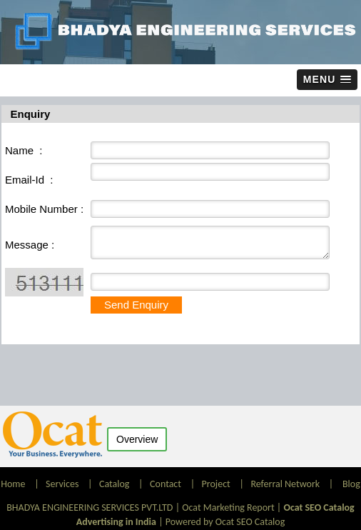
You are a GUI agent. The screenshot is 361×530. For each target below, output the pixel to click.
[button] (327, 79)
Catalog (114, 484)
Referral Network (285, 484)
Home (14, 484)
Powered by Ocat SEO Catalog (225, 522)
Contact (165, 484)
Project (216, 484)
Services (62, 484)
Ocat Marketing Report (228, 507)
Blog (351, 484)
